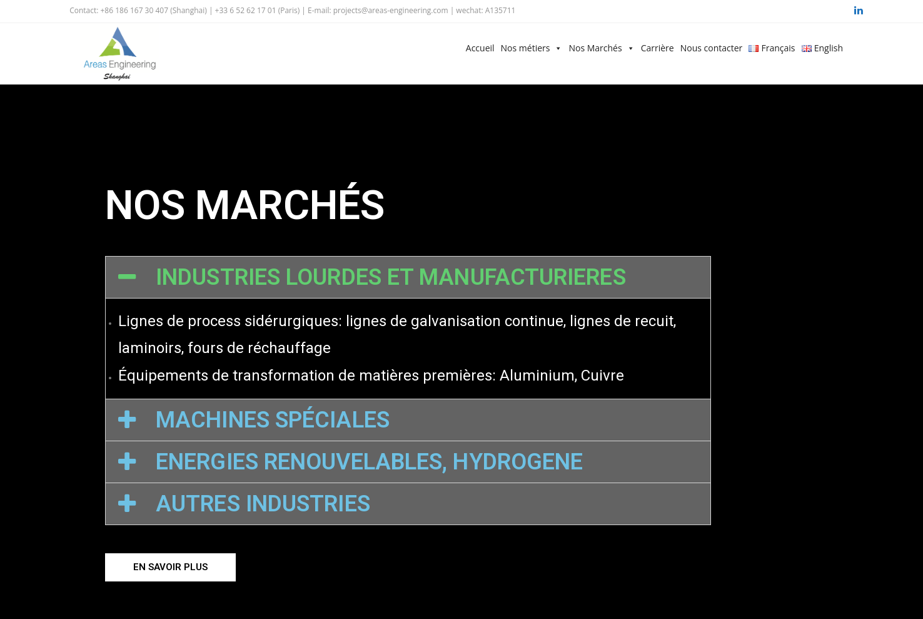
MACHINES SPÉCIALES (273, 420)
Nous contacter (711, 48)
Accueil (480, 48)
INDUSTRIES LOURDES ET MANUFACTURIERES (391, 277)
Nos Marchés (595, 48)
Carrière (657, 48)
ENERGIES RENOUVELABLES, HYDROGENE (369, 462)
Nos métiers (525, 48)
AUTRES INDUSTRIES (263, 504)
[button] (170, 567)
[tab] (408, 277)
